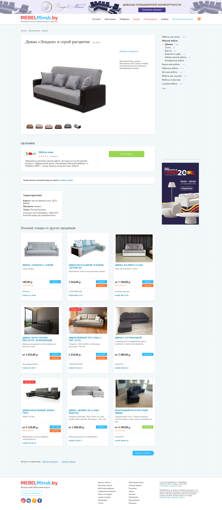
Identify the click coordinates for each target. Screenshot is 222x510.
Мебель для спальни (172, 76)
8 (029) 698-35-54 (75, 295)
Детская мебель (169, 72)
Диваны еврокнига (50, 461)
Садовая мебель (169, 83)
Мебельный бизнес (183, 19)
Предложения (134, 500)
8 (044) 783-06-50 (29, 443)
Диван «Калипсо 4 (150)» (129, 265)
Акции (136, 19)
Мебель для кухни (171, 37)
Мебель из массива (171, 80)
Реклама (132, 494)
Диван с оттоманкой (128, 338)
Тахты (168, 47)
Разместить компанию (31, 493)
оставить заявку (66, 180)
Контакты (132, 503)
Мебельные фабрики (106, 488)
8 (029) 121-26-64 (29, 295)
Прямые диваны (69, 461)
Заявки (164, 19)
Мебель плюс (46, 152)
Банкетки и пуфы (173, 54)
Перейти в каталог (142, 453)
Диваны (45, 31)
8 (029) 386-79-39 (121, 295)
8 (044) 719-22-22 (75, 368)
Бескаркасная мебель (174, 60)
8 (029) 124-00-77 (75, 441)
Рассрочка (133, 488)
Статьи (100, 503)
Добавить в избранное (128, 51)
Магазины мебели (105, 485)
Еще (165, 88)
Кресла (168, 51)
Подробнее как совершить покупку (172, 497)
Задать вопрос (126, 154)
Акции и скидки (104, 497)
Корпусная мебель (171, 64)
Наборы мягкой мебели (175, 57)
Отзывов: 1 (54, 156)
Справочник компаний (106, 491)
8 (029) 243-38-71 (29, 368)
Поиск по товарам (105, 494)
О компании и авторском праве (171, 486)
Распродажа (150, 19)
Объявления (133, 497)
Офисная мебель (170, 68)
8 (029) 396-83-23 (121, 368)
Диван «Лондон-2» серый (37, 265)
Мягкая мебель (34, 31)
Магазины (110, 19)
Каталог (96, 19)
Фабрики (124, 19)
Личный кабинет (135, 485)
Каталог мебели (104, 482)
